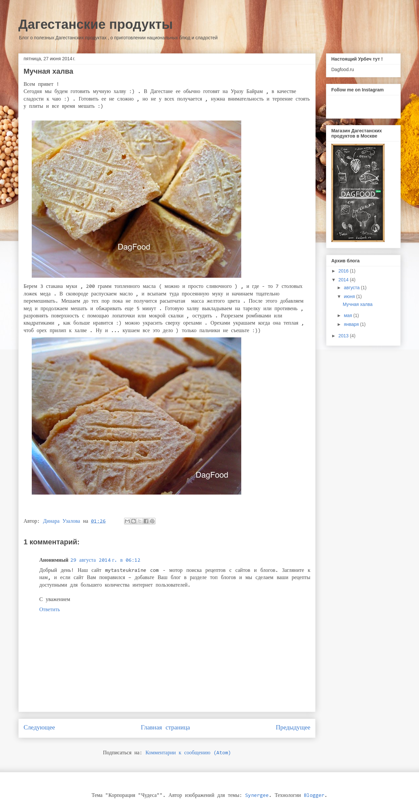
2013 (344, 335)
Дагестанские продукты (95, 24)
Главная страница (165, 728)
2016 (344, 270)
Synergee (257, 795)
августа (352, 287)
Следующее (39, 728)
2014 (344, 279)
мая (348, 315)
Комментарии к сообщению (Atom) (188, 753)
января (352, 324)
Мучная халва (358, 304)
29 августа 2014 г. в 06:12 (105, 560)
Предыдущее (293, 728)
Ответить (49, 609)
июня (350, 296)
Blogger (314, 795)
